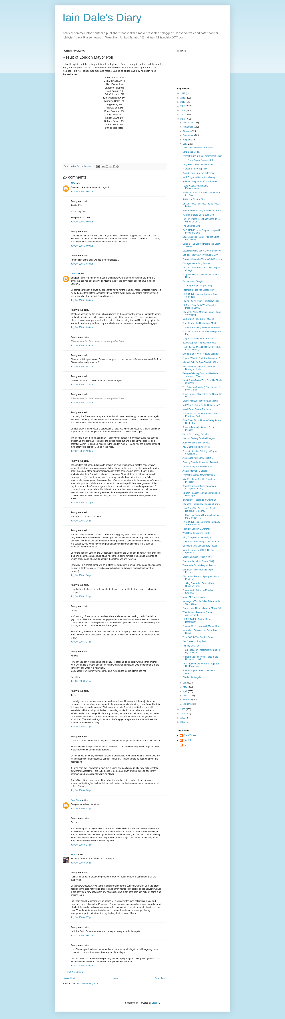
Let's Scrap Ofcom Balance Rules (198, 160)
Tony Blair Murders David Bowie (197, 164)
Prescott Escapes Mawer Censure (198, 475)
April (185, 691)
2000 (183, 722)
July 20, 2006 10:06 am (82, 221)
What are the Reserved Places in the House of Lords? (200, 658)
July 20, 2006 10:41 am (82, 366)
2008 (183, 110)
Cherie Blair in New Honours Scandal (200, 354)
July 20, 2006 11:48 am (82, 402)
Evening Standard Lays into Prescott (200, 462)
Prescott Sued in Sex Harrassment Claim (202, 156)
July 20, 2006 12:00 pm (82, 451)
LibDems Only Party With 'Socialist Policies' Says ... (199, 306)
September (188, 135)
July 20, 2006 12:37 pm (82, 502)
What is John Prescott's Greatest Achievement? (198, 613)
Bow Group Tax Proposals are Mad (199, 342)
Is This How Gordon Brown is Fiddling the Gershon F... (200, 516)
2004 (183, 713)
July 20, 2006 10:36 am (82, 327)
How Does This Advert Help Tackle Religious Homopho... (199, 509)
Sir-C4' (74, 854)
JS (184, 745)
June (185, 683)
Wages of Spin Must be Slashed (197, 338)
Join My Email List (191, 645)
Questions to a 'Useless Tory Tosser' (199, 546)
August (186, 139)
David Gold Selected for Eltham (197, 147)
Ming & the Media (190, 152)
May (185, 687)
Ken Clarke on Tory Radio (194, 641)
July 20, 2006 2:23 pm (81, 596)
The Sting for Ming (191, 226)
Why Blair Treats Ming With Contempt (200, 541)
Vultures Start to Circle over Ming (198, 215)
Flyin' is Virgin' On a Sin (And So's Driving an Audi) (198, 368)
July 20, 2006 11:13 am (82, 384)
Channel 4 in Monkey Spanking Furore (201, 504)
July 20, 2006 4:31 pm (81, 808)
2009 (183, 106)
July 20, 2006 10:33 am (82, 264)
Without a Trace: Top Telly (194, 168)
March (186, 695)
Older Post (160, 978)
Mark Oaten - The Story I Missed (198, 319)
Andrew (75, 273)
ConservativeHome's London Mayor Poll (201, 608)
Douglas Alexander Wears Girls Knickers (202, 259)
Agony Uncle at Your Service (196, 442)
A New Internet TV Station (195, 471)
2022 (183, 93)
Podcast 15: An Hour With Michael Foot (201, 626)
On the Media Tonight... (193, 281)
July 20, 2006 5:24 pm (81, 845)
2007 (183, 114)
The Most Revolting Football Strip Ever (201, 327)
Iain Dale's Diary (102, 17)
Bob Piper (76, 800)
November (188, 127)
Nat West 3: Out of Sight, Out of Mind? (201, 405)
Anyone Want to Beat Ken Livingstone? (201, 358)
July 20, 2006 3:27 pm (81, 642)
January (187, 704)
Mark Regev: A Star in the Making (198, 177)
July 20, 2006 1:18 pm (81, 520)
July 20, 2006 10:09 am (82, 246)
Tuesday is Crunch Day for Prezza (199, 565)
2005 (183, 709)
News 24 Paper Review (193, 597)
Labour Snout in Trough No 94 (197, 557)
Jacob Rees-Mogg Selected (195, 434)
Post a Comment (75, 972)
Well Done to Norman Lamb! (196, 533)
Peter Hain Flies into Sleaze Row (198, 290)
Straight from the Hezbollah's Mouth (199, 323)
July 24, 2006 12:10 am (82, 965)
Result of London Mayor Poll (196, 529)
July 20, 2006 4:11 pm (81, 726)
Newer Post (69, 978)
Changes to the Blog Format (196, 263)
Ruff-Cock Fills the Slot (193, 199)
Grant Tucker (189, 735)
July (185, 144)
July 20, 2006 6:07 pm (81, 917)
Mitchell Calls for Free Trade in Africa (200, 362)
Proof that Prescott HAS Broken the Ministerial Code (199, 415)
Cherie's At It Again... (192, 677)
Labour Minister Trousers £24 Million (200, 401)
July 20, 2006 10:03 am (82, 191)
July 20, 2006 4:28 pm (81, 790)
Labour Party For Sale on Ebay (197, 466)
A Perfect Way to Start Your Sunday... (200, 181)
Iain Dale (187, 740)
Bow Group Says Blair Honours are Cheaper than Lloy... (199, 487)
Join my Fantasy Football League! (198, 438)
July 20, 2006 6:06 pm (81, 863)
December (188, 122)
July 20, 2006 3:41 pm (81, 681)
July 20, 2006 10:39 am (82, 345)
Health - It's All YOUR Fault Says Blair (200, 301)
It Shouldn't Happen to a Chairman (199, 500)
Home (115, 978)
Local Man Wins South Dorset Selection (201, 250)
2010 (183, 102)
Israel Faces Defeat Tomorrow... (197, 409)
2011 (183, 98)
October (187, 131)
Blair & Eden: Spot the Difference (198, 173)
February (187, 699)
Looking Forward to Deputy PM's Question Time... (198, 584)
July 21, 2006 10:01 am (82, 935)
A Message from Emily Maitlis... (197, 458)
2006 (183, 119)
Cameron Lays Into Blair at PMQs (198, 561)
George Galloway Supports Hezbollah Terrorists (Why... (200, 374)
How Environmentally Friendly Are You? (201, 210)
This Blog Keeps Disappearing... (198, 285)
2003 (183, 718)
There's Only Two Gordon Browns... (199, 637)
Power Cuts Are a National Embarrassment (195, 187)
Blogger (155, 1003)
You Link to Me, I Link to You (196, 447)
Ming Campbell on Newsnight (196, 537)
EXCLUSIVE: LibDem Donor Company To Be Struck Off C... (201, 523)
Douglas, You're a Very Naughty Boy (200, 255)
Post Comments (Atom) (87, 983)
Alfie (73, 183)
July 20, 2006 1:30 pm (81, 575)
